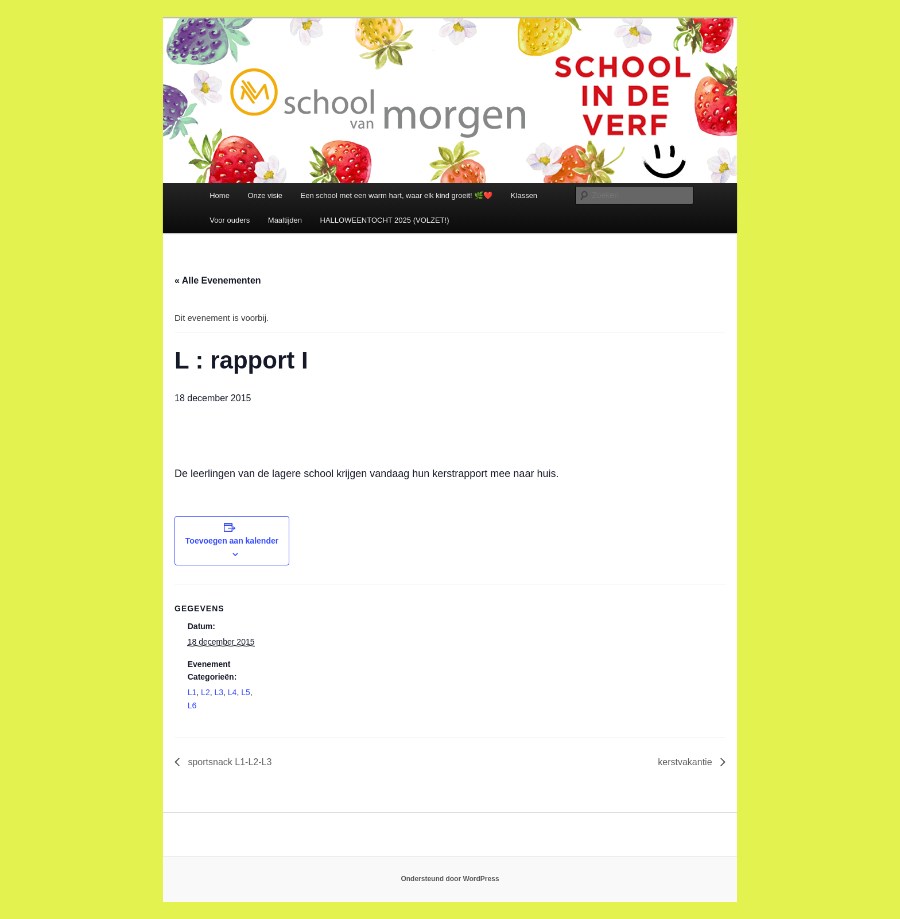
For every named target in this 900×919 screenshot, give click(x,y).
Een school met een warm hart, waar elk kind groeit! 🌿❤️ (397, 195)
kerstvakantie (686, 762)
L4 (232, 692)
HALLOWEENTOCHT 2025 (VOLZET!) (384, 220)
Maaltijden (285, 220)
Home (220, 195)
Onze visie (264, 195)
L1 (192, 692)
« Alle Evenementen (217, 280)
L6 (192, 705)
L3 (218, 692)
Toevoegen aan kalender (231, 540)
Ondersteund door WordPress (450, 879)
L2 (205, 692)
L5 (245, 692)
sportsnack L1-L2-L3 (228, 762)
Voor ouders (230, 220)
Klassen (524, 195)
